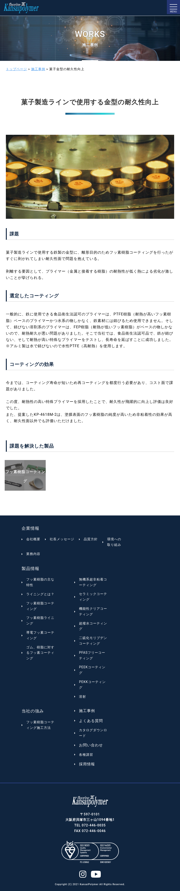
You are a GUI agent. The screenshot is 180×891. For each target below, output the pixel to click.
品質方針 (91, 539)
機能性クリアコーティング (93, 611)
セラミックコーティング (93, 596)
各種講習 (86, 754)
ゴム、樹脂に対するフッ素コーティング (40, 652)
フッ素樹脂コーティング (40, 606)
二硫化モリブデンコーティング (93, 640)
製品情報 (30, 568)
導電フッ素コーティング (40, 635)
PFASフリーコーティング (92, 655)
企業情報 (30, 528)
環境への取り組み (114, 542)
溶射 (82, 696)
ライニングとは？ (40, 594)
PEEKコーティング (92, 670)
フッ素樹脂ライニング (40, 620)
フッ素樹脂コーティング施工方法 (40, 725)
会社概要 (33, 539)
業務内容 (33, 554)
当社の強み (33, 710)
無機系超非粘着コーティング (93, 582)
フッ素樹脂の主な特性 (40, 582)
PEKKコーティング (92, 684)
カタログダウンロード (93, 733)
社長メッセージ (62, 539)
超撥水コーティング (93, 626)
